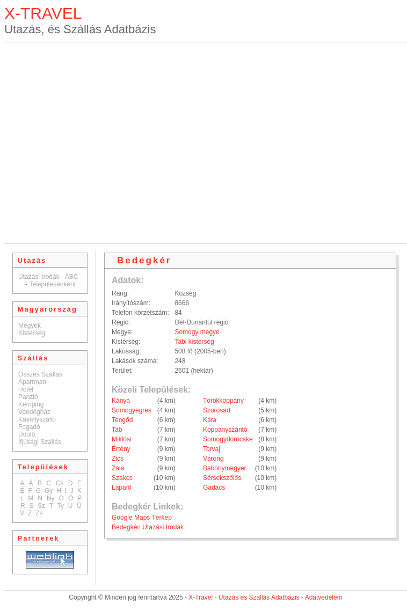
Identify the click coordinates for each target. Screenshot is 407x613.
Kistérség (31, 333)
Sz (41, 505)
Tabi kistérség (194, 341)
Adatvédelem (324, 597)
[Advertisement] (100, 142)
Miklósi (122, 439)
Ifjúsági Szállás (39, 442)
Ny (51, 498)
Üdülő (26, 434)
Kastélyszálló (37, 419)
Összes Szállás (40, 374)
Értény (121, 449)
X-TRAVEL (43, 13)
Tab (117, 429)
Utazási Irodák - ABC (48, 276)
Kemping (30, 404)
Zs (38, 513)
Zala (118, 468)
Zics (117, 458)
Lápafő (122, 487)
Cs (60, 483)
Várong (213, 458)
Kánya (121, 400)
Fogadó (29, 427)
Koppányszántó (225, 429)
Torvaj (211, 449)
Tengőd (122, 420)
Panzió (28, 397)
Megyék (29, 325)
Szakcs (122, 478)
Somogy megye (197, 332)
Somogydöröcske (228, 439)
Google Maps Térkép (142, 517)
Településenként (52, 284)
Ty (60, 505)
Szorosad (216, 410)
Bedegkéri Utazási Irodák (148, 527)
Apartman (32, 382)
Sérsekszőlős (222, 478)
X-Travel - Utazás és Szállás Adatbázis (243, 597)
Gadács (214, 487)
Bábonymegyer (224, 468)
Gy (49, 490)
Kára (209, 420)
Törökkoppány (223, 400)
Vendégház (34, 412)
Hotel (25, 389)
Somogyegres (131, 410)
